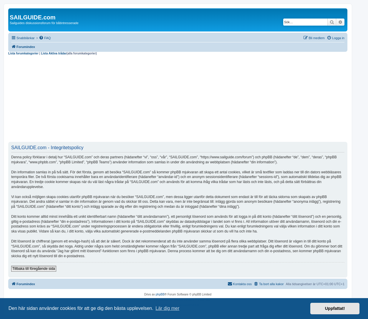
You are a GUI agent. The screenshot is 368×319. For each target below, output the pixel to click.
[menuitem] (45, 37)
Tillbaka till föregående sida (33, 269)
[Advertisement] (177, 99)
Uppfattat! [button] (335, 308)
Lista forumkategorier (23, 53)
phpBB (160, 294)
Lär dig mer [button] (167, 308)
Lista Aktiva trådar (54, 53)
